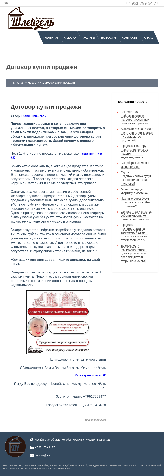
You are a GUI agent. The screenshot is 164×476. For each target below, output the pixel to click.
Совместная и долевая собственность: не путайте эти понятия (137, 215)
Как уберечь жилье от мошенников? (136, 164)
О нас (149, 37)
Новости (108, 37)
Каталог (70, 37)
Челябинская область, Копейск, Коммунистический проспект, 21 (72, 439)
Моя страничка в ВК (90, 375)
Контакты (130, 37)
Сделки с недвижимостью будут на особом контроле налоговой (136, 177)
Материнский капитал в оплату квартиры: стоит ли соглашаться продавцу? (137, 134)
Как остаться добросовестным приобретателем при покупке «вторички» (135, 117)
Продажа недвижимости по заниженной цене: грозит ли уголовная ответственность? (135, 232)
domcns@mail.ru (44, 455)
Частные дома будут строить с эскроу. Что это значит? (135, 202)
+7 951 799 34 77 (141, 3)
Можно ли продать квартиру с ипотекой (135, 191)
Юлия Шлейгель (33, 116)
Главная (50, 37)
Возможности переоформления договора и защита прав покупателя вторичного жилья (134, 253)
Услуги (89, 37)
